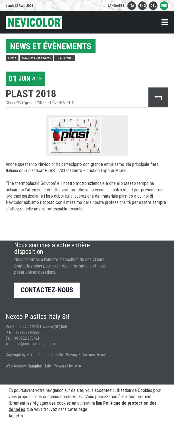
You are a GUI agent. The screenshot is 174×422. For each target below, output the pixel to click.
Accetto (16, 416)
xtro (77, 366)
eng (142, 6)
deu (153, 6)
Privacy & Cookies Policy (86, 354)
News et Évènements (36, 58)
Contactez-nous (47, 290)
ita (131, 6)
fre (164, 6)
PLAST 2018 (65, 58)
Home (12, 58)
